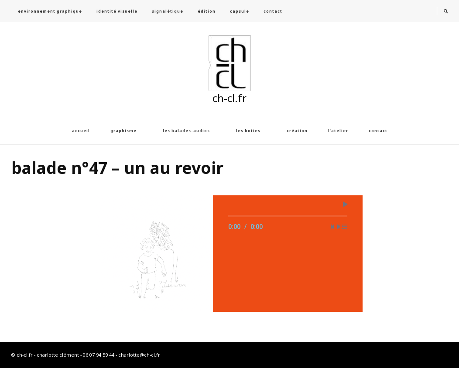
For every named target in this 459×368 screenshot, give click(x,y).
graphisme (123, 130)
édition (207, 11)
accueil (81, 130)
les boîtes (248, 130)
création (297, 130)
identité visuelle (116, 11)
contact (273, 11)
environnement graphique (50, 11)
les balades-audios (186, 130)
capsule (239, 11)
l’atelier (338, 130)
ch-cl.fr (229, 98)
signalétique (167, 11)
